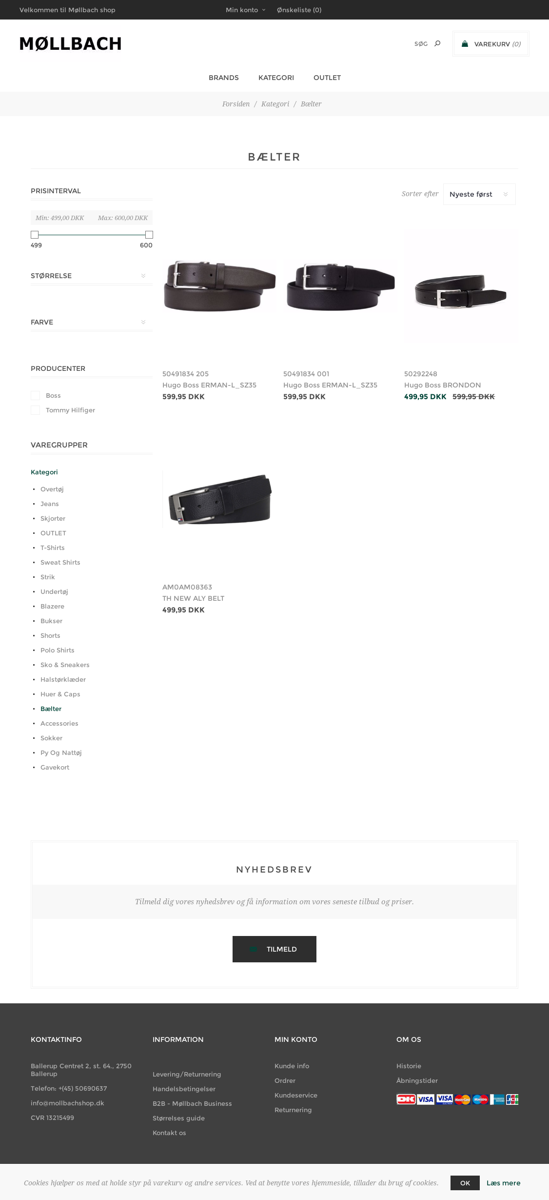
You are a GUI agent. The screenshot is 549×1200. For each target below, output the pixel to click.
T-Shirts (52, 547)
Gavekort (54, 767)
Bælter (50, 708)
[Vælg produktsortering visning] (479, 194)
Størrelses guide (179, 1118)
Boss (53, 395)
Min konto (242, 10)
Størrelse (51, 275)
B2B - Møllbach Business (192, 1103)
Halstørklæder (63, 679)
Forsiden (236, 104)
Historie (408, 1066)
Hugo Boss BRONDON (442, 385)
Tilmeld (282, 949)
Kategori (44, 472)
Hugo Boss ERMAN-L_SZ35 (209, 385)
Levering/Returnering (187, 1074)
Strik (47, 577)
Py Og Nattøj (61, 752)
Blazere (52, 606)
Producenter (58, 368)
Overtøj (52, 489)
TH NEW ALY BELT (193, 598)
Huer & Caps (60, 694)
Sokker (51, 738)
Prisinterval (56, 190)
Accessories (59, 723)
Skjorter (52, 518)
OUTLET (53, 533)
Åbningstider (417, 1080)
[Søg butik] (408, 43)
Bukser (51, 621)
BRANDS (224, 77)
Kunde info (291, 1066)
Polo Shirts (57, 650)
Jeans (49, 504)
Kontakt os (169, 1133)
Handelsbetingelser (184, 1089)
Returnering (293, 1110)
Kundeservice (295, 1095)
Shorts (50, 635)
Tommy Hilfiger (70, 410)
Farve (42, 322)
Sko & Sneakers (65, 665)
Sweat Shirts (60, 562)
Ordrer (284, 1080)
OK (465, 1183)
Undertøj (54, 591)
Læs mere (504, 1183)
